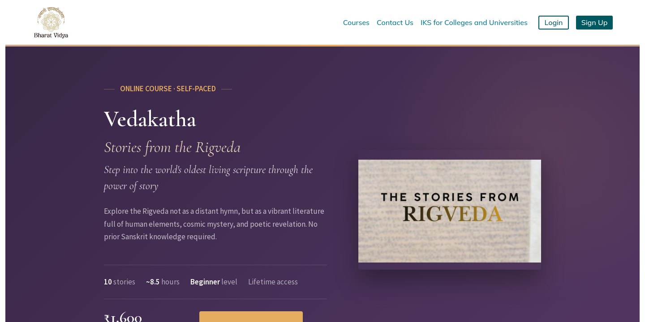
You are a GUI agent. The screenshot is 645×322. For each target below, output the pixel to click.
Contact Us (395, 22)
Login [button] (554, 22)
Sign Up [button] (594, 22)
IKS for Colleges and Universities (474, 22)
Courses (356, 22)
